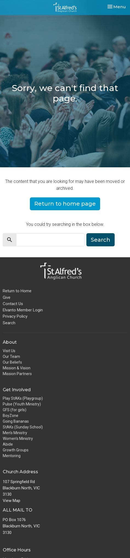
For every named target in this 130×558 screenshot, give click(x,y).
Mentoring (12, 456)
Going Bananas (16, 421)
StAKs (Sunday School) (23, 427)
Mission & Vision (16, 368)
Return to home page (65, 203)
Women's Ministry (18, 438)
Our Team (11, 356)
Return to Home (17, 290)
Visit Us (9, 351)
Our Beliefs (12, 362)
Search (100, 239)
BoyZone (10, 415)
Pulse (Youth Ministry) (22, 404)
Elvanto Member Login (23, 310)
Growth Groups (16, 450)
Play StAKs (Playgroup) (23, 398)
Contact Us (13, 303)
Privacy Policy (15, 316)
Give (6, 297)
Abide (8, 444)
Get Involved (17, 389)
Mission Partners (17, 374)
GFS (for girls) (14, 410)
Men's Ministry (15, 433)
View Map (11, 500)
